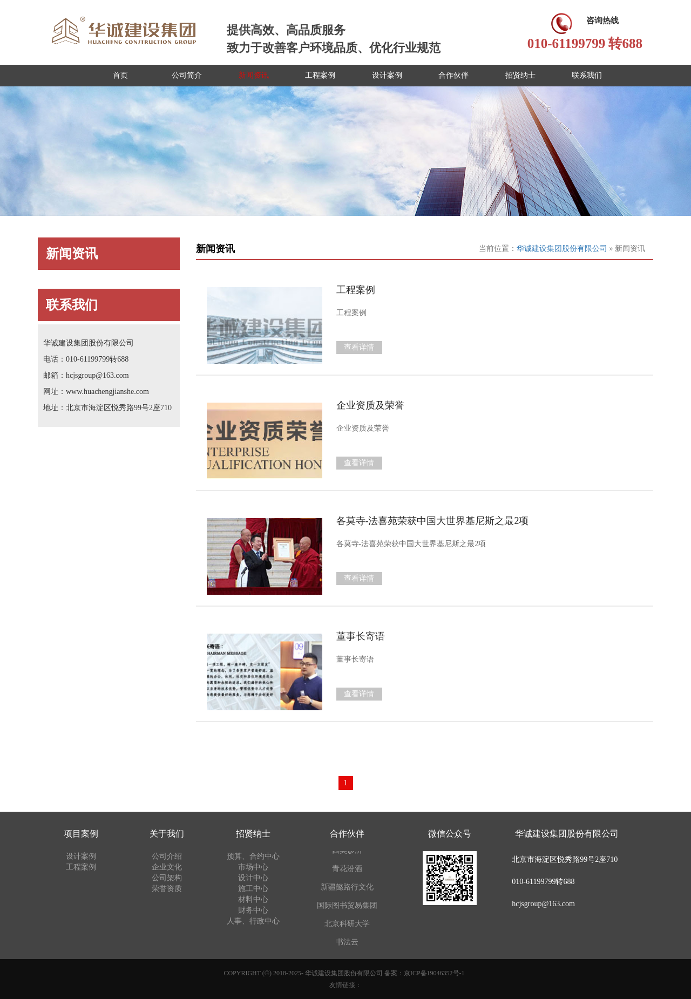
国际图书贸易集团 (347, 906)
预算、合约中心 (253, 856)
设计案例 (387, 75)
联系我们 (587, 75)
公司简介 (187, 75)
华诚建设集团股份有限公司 (563, 248)
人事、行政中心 (253, 921)
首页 (120, 75)
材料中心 (253, 899)
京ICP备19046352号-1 (434, 973)
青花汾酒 (347, 869)
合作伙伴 (453, 75)
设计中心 (253, 878)
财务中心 (253, 910)
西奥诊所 (347, 851)
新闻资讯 (254, 75)
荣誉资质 (167, 889)
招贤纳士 (520, 75)
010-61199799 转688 (584, 43)
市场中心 (253, 867)
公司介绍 (167, 856)
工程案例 (320, 75)
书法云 (347, 943)
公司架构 (167, 878)
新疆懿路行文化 (347, 888)
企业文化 (167, 867)
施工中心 (253, 889)
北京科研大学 (347, 924)
